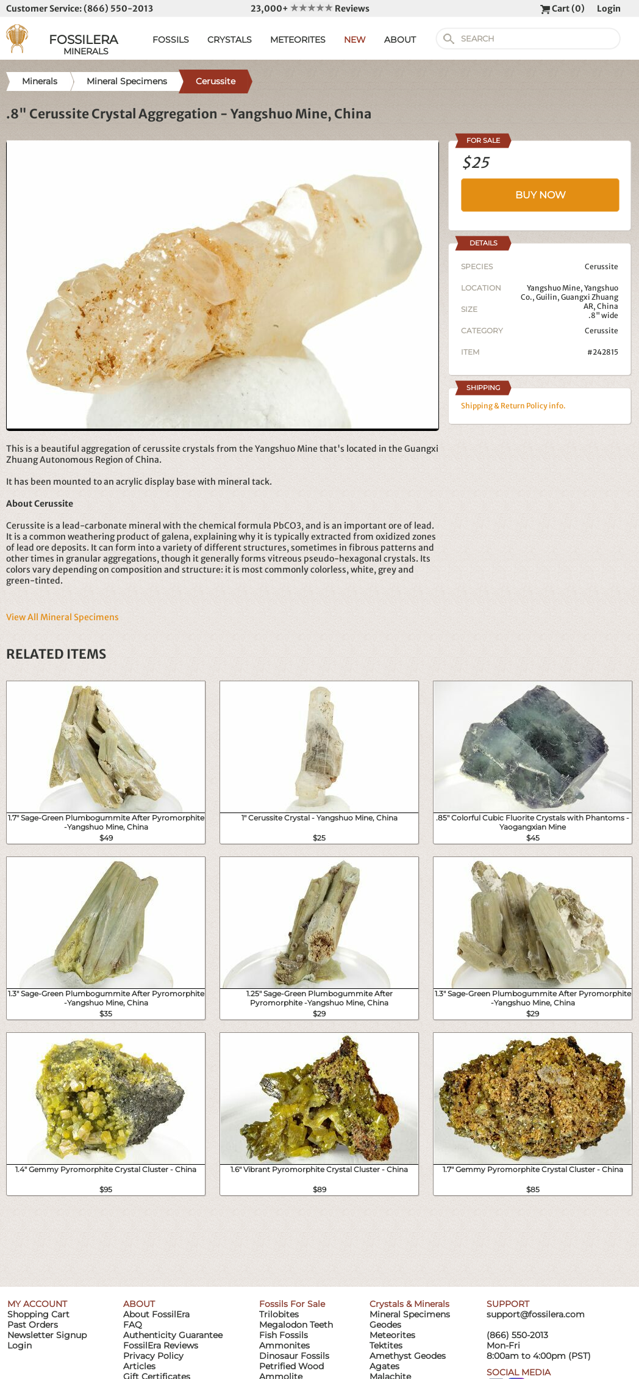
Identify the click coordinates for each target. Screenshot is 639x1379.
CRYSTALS (229, 39)
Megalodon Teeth (296, 1324)
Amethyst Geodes (407, 1355)
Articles (139, 1366)
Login (609, 8)
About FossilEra (156, 1314)
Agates (384, 1366)
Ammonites (284, 1345)
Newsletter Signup (47, 1335)
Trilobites (279, 1314)
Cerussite (601, 330)
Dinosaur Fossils (294, 1355)
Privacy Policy (153, 1355)
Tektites (385, 1345)
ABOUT (400, 39)
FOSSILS (170, 39)
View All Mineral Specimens (62, 617)
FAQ (132, 1324)
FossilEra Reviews (160, 1345)
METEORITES (298, 39)
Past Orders (32, 1324)
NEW (355, 39)
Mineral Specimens (409, 1314)
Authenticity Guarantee (173, 1335)
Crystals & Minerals (409, 1303)
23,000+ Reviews (310, 8)
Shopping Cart (38, 1314)
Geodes (385, 1324)
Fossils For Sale (292, 1303)
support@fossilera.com (536, 1314)
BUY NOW (540, 195)
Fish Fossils (283, 1335)
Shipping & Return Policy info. (513, 405)
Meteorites (392, 1335)
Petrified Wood (291, 1366)
